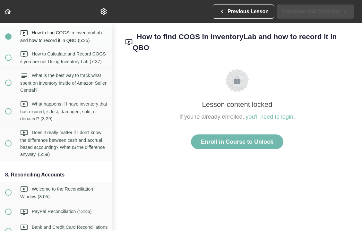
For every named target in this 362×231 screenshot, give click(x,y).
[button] (8, 11)
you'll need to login (270, 117)
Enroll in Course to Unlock (237, 142)
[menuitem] (104, 11)
